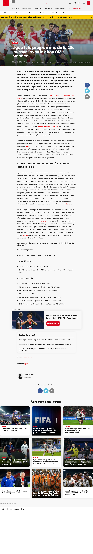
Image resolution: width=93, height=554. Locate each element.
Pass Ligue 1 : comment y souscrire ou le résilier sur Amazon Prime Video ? (44, 340)
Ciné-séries (23, 13)
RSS (24, 509)
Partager (87, 85)
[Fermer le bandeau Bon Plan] (91, 17)
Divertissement (44, 13)
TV (69, 8)
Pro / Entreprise (62, 3)
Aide (70, 3)
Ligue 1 (28, 146)
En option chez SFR (53, 323)
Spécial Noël (77, 8)
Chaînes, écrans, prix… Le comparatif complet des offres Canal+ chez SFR (45, 344)
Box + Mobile (48, 8)
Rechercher (40, 3)
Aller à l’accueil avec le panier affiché (79, 3)
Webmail (84, 3)
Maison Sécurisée (60, 8)
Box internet (15, 8)
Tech (30, 13)
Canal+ (68, 204)
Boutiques (74, 3)
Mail (87, 96)
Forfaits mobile (26, 8)
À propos (17, 509)
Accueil (15, 13)
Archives (3, 509)
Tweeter (87, 90)
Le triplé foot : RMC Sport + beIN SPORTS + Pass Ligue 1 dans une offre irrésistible (42, 349)
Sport (36, 13)
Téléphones (37, 8)
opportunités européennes (48, 126)
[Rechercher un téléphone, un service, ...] (27, 3)
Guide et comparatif (58, 13)
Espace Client (89, 3)
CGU (10, 509)
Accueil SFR (6, 3)
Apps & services (50, 3)
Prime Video (44, 221)
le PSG (25, 235)
